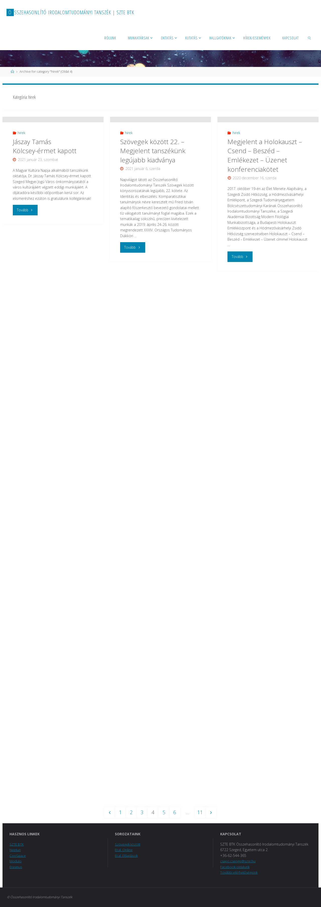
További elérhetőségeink (239, 872)
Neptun (16, 850)
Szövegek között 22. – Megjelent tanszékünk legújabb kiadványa (152, 179)
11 (201, 812)
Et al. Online (124, 850)
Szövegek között (128, 844)
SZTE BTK (17, 844)
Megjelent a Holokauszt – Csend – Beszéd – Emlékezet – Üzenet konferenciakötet (264, 183)
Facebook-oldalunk (235, 866)
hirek (21, 177)
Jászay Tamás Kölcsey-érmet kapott (45, 191)
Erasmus (17, 866)
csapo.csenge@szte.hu (238, 861)
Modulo (16, 861)
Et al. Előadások (127, 855)
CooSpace (18, 855)
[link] (309, 37)
